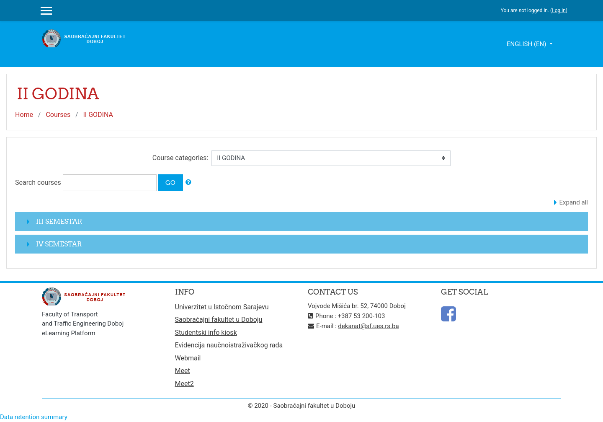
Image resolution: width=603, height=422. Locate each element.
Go (170, 182)
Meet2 (184, 384)
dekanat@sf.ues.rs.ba (368, 326)
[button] (188, 182)
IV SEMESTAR (59, 244)
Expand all (573, 202)
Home (24, 115)
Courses (58, 115)
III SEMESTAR (59, 221)
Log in (559, 10)
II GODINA (98, 115)
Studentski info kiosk (206, 333)
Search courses (38, 182)
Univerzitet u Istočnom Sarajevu (222, 307)
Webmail (188, 358)
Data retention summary (33, 417)
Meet (182, 371)
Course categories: (180, 158)
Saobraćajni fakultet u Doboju (219, 320)
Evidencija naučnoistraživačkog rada (229, 345)
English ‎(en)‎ (527, 44)
